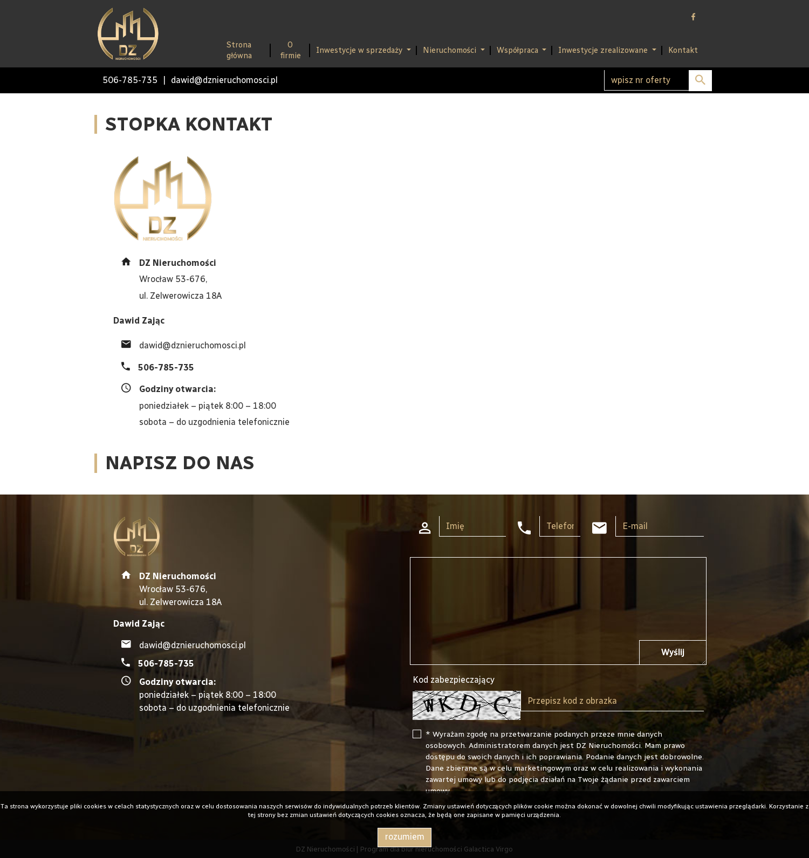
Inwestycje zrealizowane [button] (604, 50)
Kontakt (683, 50)
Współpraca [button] (518, 50)
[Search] (658, 80)
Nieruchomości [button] (450, 50)
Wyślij (672, 652)
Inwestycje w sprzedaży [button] (360, 50)
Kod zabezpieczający (454, 680)
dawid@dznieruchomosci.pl (224, 80)
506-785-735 (129, 80)
